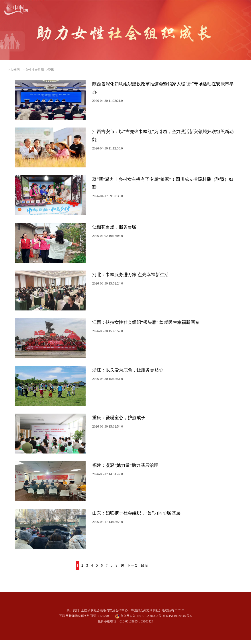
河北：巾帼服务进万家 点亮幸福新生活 (130, 274)
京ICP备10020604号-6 (177, 616)
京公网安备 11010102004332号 (140, 616)
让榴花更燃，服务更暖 (114, 226)
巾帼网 (15, 69)
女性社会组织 (34, 69)
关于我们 (73, 610)
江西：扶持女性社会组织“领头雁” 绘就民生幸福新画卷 (145, 322)
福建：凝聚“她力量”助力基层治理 (125, 465)
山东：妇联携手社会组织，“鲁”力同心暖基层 (136, 512)
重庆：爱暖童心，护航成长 (118, 417)
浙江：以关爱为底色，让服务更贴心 (127, 369)
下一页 (132, 565)
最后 (144, 565)
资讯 (51, 69)
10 (122, 565)
